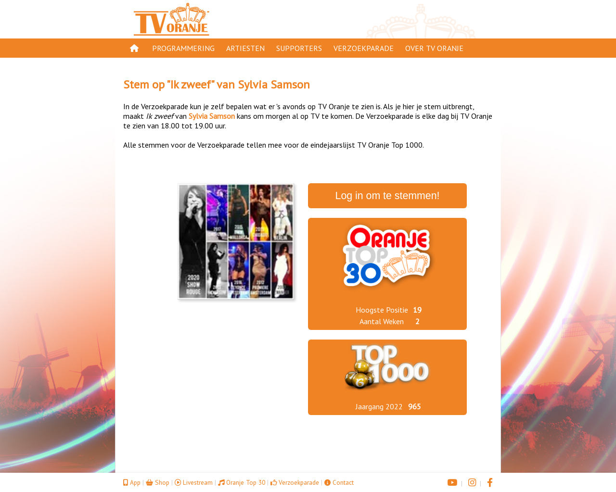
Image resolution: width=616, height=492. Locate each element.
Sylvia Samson (274, 84)
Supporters (299, 48)
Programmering (183, 48)
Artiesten (245, 48)
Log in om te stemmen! (387, 196)
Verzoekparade (364, 48)
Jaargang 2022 (379, 406)
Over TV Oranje (434, 48)
